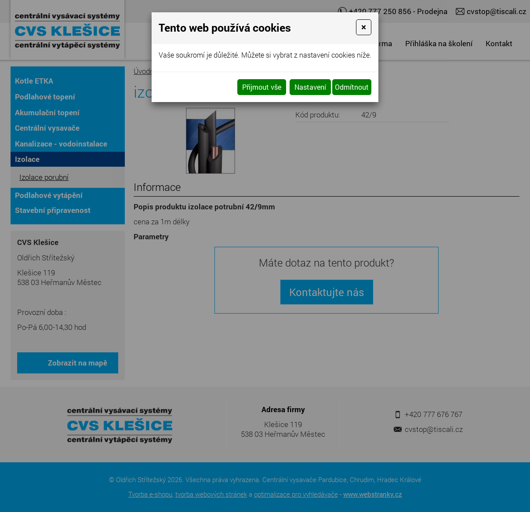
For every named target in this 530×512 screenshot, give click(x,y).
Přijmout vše (261, 86)
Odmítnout (352, 86)
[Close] (363, 27)
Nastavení (310, 86)
